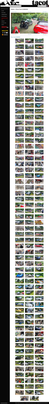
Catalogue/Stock (4, 14)
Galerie (3, 24)
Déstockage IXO (5, 19)
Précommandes (4, 16)
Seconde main (4, 22)
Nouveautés (3, 12)
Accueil (3, 10)
